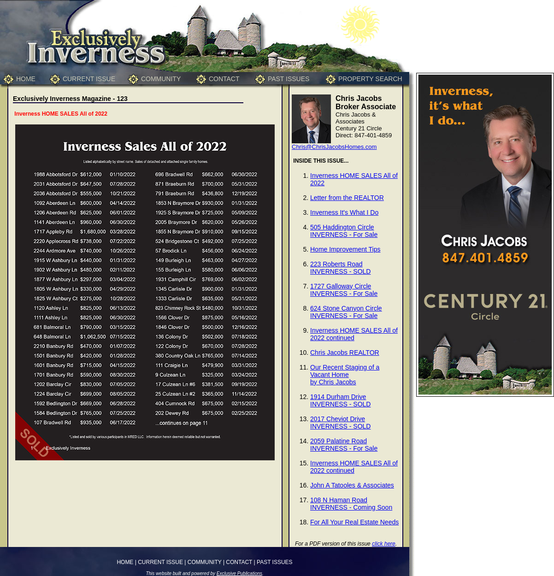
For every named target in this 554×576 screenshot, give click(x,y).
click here (383, 544)
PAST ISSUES (289, 78)
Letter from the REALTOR (347, 197)
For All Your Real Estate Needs (354, 522)
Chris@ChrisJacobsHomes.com (334, 146)
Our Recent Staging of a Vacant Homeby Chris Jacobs (344, 375)
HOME (25, 78)
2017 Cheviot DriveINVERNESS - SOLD (340, 422)
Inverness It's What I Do (344, 212)
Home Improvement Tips (345, 249)
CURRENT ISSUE (89, 78)
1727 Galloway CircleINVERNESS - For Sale (343, 289)
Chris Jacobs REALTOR (344, 352)
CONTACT (224, 78)
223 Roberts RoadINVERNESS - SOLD (340, 267)
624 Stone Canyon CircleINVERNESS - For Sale (346, 312)
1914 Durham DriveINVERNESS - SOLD (340, 400)
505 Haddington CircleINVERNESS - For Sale (343, 230)
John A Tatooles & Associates (352, 485)
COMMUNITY (161, 78)
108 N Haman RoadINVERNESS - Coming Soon (351, 503)
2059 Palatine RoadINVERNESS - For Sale (343, 444)
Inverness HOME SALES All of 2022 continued (354, 334)
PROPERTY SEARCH (370, 78)
